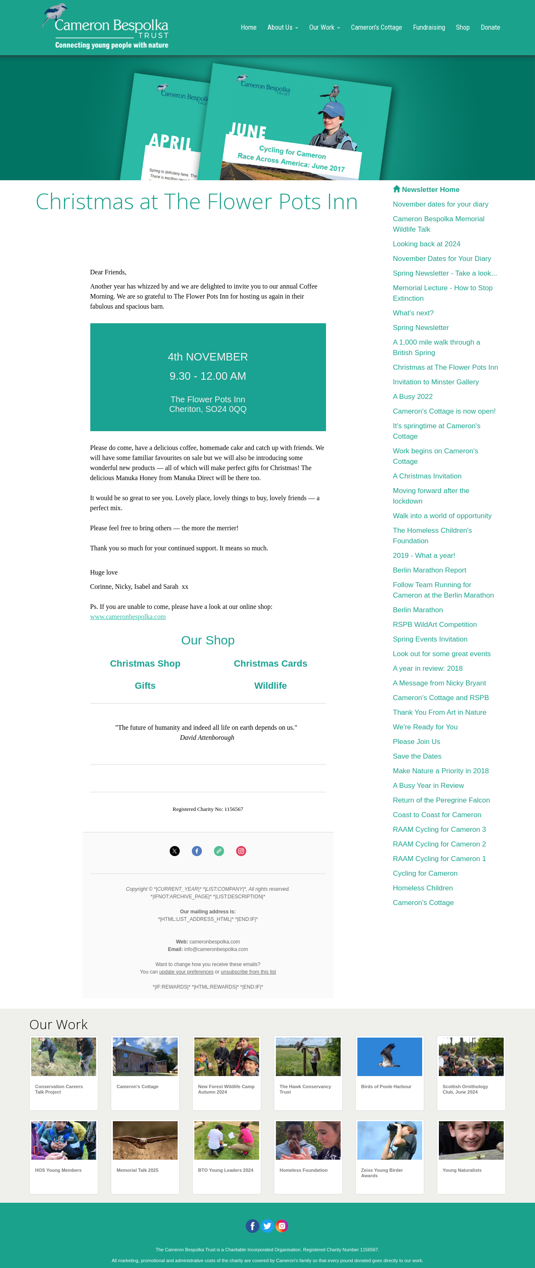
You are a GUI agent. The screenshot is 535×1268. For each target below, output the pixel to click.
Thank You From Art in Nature (440, 712)
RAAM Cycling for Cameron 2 (439, 844)
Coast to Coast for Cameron (437, 815)
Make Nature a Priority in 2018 (441, 771)
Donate (490, 27)
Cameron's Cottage (376, 27)
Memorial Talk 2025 (137, 1170)
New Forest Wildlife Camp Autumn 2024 (226, 1089)
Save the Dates (417, 756)
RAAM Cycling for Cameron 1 (439, 859)
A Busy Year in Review (428, 786)
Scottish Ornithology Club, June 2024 (465, 1089)
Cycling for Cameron (425, 873)
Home (249, 27)
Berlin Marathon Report (429, 570)
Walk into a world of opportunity (442, 516)
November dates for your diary (441, 204)
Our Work (324, 27)
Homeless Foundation (304, 1170)
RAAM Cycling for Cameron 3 (439, 829)
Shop (463, 27)
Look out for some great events (442, 654)
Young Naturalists (462, 1170)
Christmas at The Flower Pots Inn (445, 367)
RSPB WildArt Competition (435, 625)
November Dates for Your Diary (442, 259)
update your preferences (186, 972)
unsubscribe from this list (248, 972)
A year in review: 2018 (428, 668)
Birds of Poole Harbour (386, 1086)
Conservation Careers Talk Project (59, 1089)
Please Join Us (416, 742)
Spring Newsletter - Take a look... (445, 273)
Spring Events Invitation (430, 639)
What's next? (413, 313)
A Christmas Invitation (427, 476)
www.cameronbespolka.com (128, 616)
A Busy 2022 (413, 397)
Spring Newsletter (421, 328)
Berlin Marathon (418, 610)
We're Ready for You (425, 727)
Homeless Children (423, 888)
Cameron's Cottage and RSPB (441, 698)
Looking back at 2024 (427, 244)
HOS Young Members (58, 1170)
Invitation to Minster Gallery (436, 382)
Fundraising (429, 27)
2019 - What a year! (424, 556)
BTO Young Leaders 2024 (225, 1170)
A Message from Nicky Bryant (439, 683)
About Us (283, 27)
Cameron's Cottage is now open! (444, 411)
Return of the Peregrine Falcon (441, 800)
